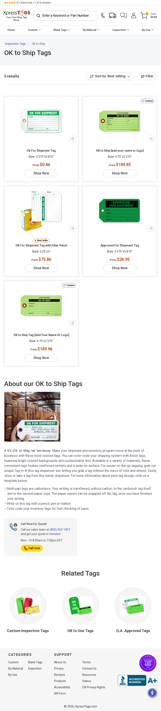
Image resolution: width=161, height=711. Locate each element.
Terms (86, 662)
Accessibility (62, 687)
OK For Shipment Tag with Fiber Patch (41, 245)
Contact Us (89, 668)
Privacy (59, 668)
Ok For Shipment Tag (41, 150)
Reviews (59, 674)
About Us (60, 662)
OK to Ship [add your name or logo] (120, 150)
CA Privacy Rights (93, 687)
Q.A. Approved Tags (133, 631)
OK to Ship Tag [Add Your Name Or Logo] (41, 335)
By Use (146, 29)
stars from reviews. (33, 2)
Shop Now (41, 173)
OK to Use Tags (80, 631)
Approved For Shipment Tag (119, 245)
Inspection (119, 29)
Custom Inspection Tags (28, 631)
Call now (32, 548)
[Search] (65, 16)
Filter (147, 76)
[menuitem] (11, 30)
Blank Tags (60, 29)
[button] (123, 15)
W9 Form (60, 693)
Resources (89, 674)
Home (11, 29)
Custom (32, 29)
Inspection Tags (15, 43)
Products (60, 681)
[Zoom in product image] (72, 139)
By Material (90, 29)
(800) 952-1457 (60, 529)
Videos (86, 681)
